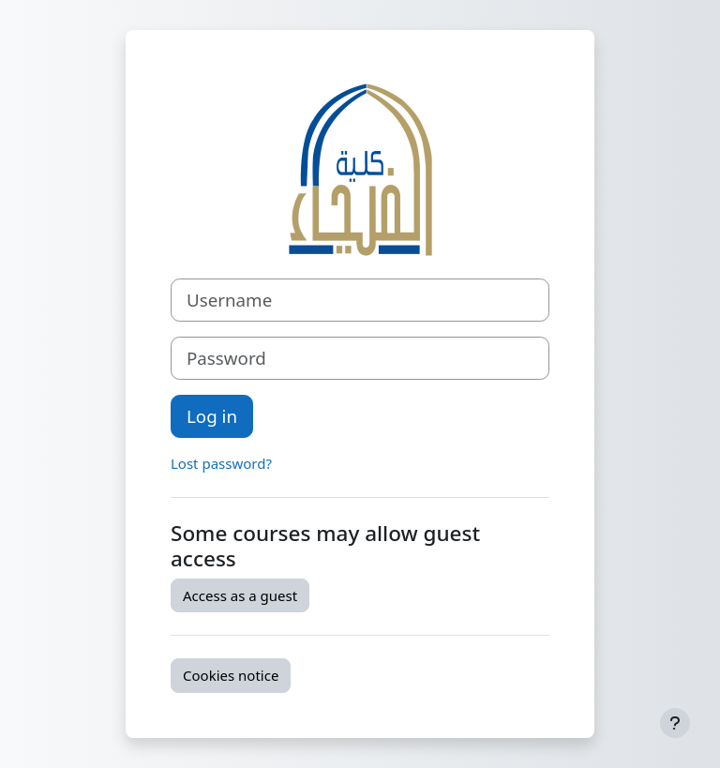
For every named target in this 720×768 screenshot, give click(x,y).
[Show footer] (675, 723)
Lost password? (221, 463)
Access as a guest (240, 595)
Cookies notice (230, 675)
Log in (212, 416)
